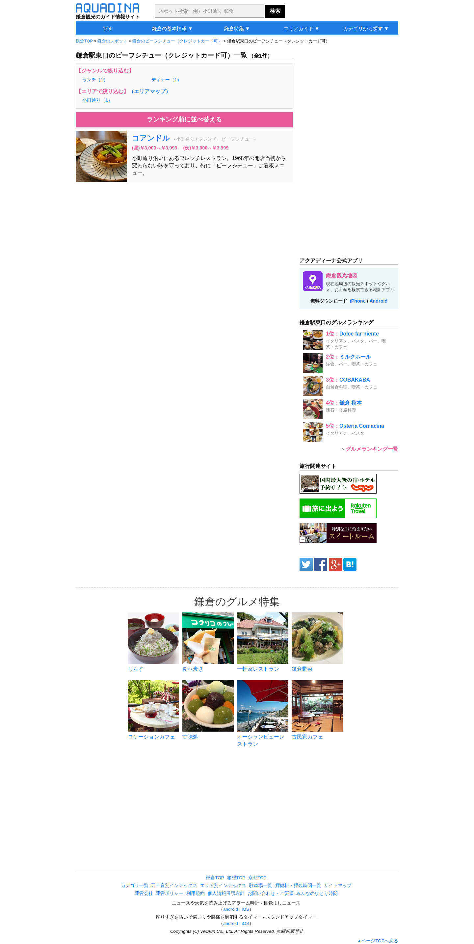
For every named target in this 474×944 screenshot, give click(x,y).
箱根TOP (236, 877)
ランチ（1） (95, 79)
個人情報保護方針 (226, 893)
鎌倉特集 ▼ (237, 28)
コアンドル (151, 138)
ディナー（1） (166, 79)
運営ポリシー (169, 893)
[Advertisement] (184, 235)
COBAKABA (354, 380)
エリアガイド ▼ (302, 28)
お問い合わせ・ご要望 (271, 893)
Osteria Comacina (361, 426)
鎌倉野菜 (302, 669)
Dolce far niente (359, 334)
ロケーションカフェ (151, 737)
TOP (108, 28)
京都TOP (257, 877)
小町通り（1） (97, 100)
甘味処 (190, 737)
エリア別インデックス (223, 885)
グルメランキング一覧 (372, 449)
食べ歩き (192, 669)
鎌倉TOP (215, 877)
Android (378, 301)
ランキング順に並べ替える (184, 119)
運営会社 (144, 893)
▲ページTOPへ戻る (377, 940)
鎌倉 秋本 (350, 403)
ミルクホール (355, 357)
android (230, 909)
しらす (136, 669)
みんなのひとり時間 (317, 893)
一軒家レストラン (258, 669)
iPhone (358, 301)
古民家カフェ (307, 737)
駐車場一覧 (260, 885)
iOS (245, 909)
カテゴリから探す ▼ (366, 28)
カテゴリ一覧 (134, 885)
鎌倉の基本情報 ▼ (172, 28)
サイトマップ (338, 885)
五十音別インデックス (174, 885)
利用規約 (195, 893)
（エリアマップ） (150, 91)
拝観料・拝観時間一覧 (298, 885)
